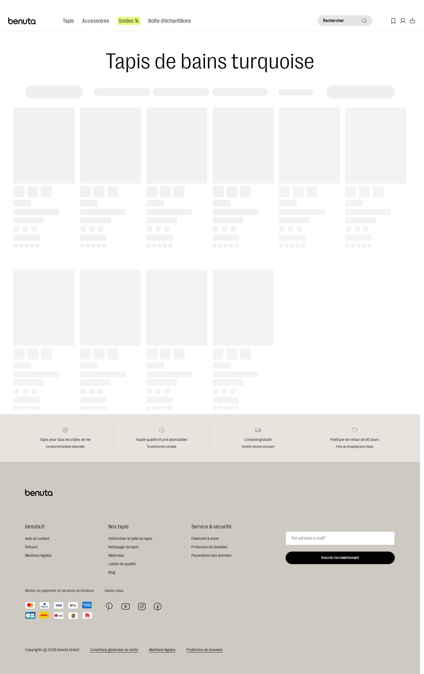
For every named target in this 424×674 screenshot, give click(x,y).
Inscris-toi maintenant (340, 557)
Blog (111, 572)
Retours (31, 547)
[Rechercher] (345, 20)
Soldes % (129, 21)
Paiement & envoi (205, 538)
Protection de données (209, 547)
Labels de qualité (122, 564)
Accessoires (95, 21)
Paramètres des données (211, 555)
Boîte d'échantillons (169, 21)
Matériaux (116, 555)
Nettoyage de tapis (123, 547)
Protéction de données (204, 650)
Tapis (68, 21)
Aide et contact (37, 538)
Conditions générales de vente (114, 650)
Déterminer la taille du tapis (130, 538)
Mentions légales (38, 555)
